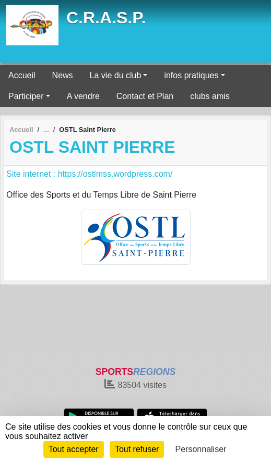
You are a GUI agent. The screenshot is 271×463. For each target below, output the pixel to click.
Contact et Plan (144, 96)
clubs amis (210, 96)
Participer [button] (26, 96)
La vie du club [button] (116, 75)
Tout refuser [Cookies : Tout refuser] (137, 449)
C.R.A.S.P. (106, 17)
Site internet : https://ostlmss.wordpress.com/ (89, 173)
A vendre (83, 96)
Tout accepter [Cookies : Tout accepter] (74, 449)
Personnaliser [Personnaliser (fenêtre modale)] (201, 449)
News (62, 75)
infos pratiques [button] (191, 75)
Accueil (22, 75)
